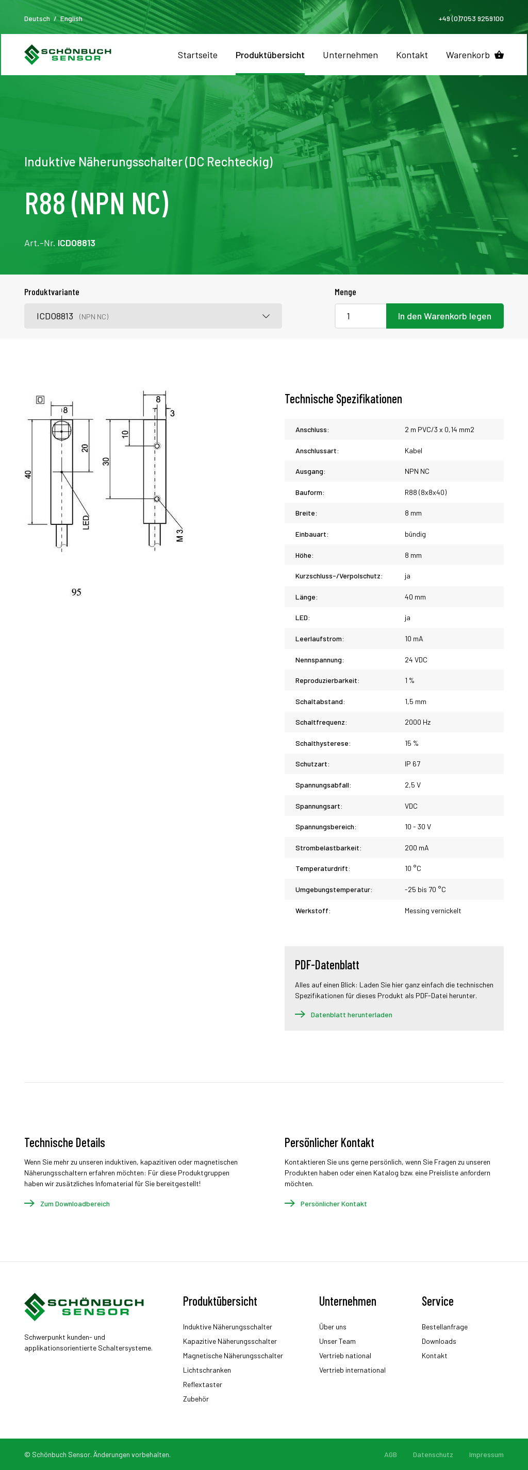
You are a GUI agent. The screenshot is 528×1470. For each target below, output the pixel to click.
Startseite (198, 54)
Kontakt (412, 54)
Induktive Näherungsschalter (227, 1326)
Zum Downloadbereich (75, 1203)
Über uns (332, 1326)
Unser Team (337, 1341)
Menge (345, 291)
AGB (390, 1454)
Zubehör (196, 1398)
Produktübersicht (270, 54)
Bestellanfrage (445, 1326)
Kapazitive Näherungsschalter (230, 1341)
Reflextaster (202, 1384)
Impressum (486, 1454)
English (71, 18)
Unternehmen (350, 54)
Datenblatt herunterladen (351, 1014)
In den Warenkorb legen (444, 315)
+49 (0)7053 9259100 (471, 18)
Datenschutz (433, 1454)
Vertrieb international (352, 1369)
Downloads (439, 1341)
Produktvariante (51, 291)
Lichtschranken (207, 1369)
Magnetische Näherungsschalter (233, 1355)
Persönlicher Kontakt (334, 1203)
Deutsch (37, 18)
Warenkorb (468, 54)
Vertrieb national (345, 1355)
